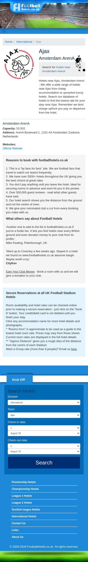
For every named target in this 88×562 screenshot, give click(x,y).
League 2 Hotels (22, 502)
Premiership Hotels (24, 482)
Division (13, 396)
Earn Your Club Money (20, 271)
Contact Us (19, 523)
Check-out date (17, 440)
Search (44, 463)
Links (15, 530)
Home (9, 41)
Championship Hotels (25, 489)
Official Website (12, 148)
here (74, 349)
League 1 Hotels (22, 495)
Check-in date (16, 422)
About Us (17, 537)
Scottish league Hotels (26, 509)
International (24, 41)
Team (11, 409)
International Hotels (24, 516)
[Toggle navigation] (4, 31)
